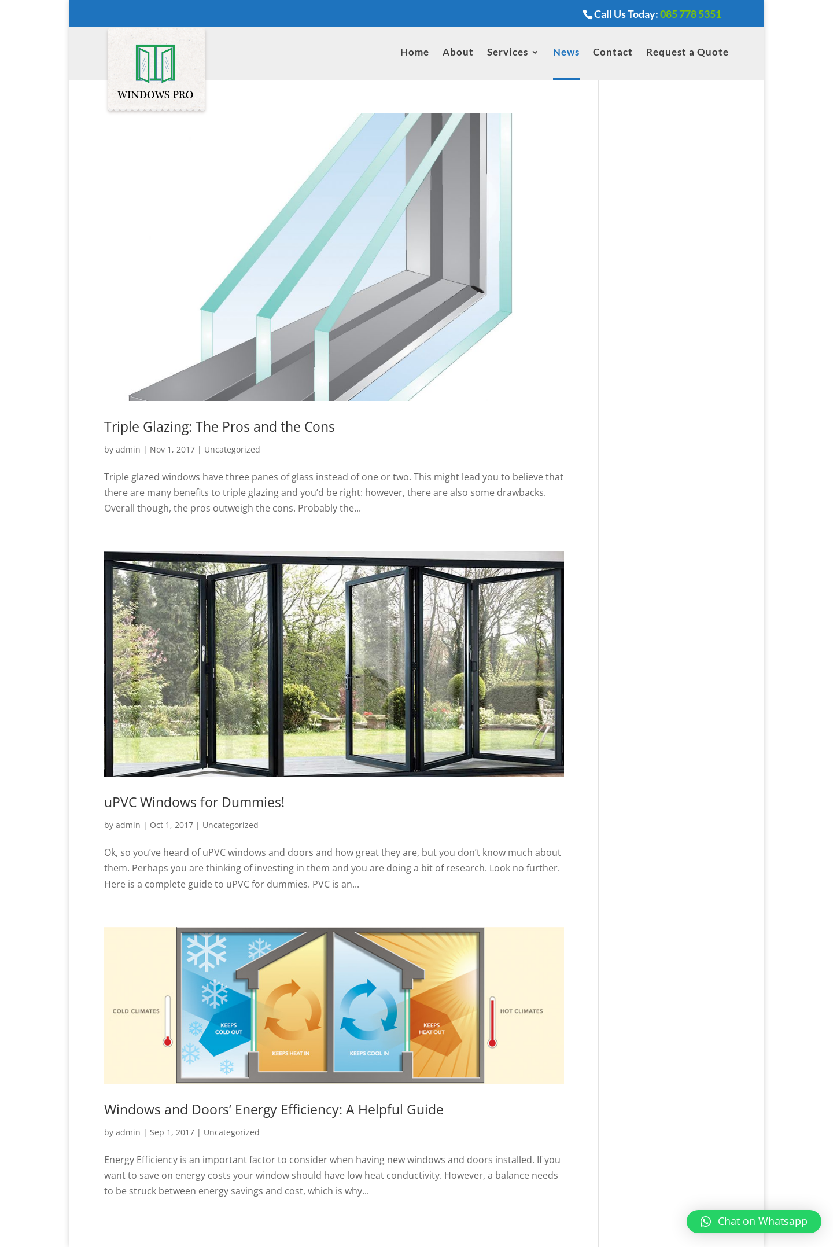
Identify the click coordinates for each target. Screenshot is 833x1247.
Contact (613, 53)
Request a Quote (687, 53)
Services (507, 53)
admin (128, 449)
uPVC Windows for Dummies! (194, 802)
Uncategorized (232, 449)
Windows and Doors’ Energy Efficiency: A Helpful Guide (274, 1109)
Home (414, 53)
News (566, 53)
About (458, 53)
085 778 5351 (690, 14)
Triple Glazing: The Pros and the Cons (219, 426)
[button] (754, 1221)
